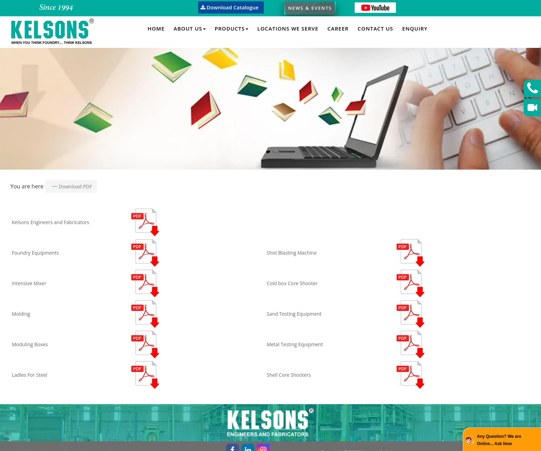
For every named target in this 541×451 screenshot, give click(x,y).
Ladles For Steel (29, 375)
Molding (21, 313)
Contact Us (375, 28)
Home (156, 28)
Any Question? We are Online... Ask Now (499, 440)
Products (231, 28)
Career (337, 28)
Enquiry (414, 28)
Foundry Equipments (35, 252)
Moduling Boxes (30, 344)
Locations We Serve (288, 28)
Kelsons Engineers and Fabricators (50, 222)
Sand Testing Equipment (294, 313)
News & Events (310, 8)
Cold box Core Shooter (292, 283)
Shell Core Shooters (289, 375)
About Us (190, 28)
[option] (270, 108)
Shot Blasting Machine (292, 252)
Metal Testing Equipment (295, 344)
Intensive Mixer (29, 283)
